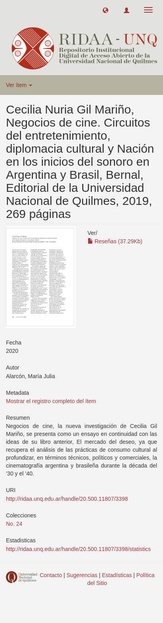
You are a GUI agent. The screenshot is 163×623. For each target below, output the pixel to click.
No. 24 (14, 524)
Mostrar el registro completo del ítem (51, 401)
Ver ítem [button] (19, 85)
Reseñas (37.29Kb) (115, 241)
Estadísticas (117, 575)
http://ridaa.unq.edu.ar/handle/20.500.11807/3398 (67, 499)
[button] (105, 10)
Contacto (51, 575)
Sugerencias (82, 575)
